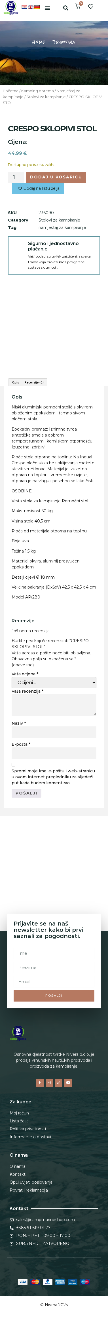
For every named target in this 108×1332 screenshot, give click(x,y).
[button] (47, 8)
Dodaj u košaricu (56, 177)
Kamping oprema (37, 91)
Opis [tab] (15, 382)
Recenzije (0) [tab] (34, 382)
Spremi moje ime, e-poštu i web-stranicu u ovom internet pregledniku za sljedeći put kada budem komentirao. (53, 776)
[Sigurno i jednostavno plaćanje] (18, 246)
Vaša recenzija (27, 691)
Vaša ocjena (25, 673)
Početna (10, 91)
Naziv (19, 723)
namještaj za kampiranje (62, 227)
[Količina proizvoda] (16, 177)
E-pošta (21, 744)
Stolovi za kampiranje (46, 97)
